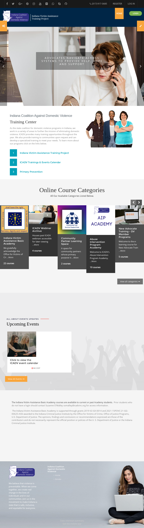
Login (135, 21)
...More (10, 265)
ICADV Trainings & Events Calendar (41, 170)
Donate (58, 479)
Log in (131, 3)
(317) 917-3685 (98, 3)
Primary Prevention (32, 179)
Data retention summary (72, 520)
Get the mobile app (72, 523)
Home (57, 475)
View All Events (16, 386)
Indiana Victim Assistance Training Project (46, 160)
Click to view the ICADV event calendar (24, 370)
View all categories (130, 289)
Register (117, 3)
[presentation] (133, 210)
